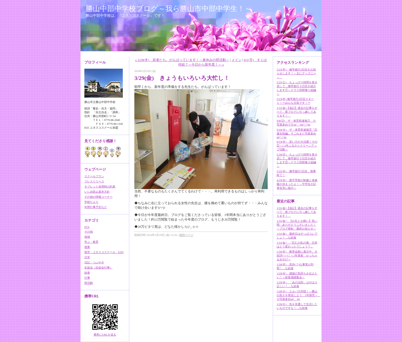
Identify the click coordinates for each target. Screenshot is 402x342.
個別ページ (186, 234)
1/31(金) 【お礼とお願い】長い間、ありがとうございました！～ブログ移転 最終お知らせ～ (297, 224)
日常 (87, 257)
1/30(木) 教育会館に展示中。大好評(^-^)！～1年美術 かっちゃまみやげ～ (297, 255)
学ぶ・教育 (91, 241)
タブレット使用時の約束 (99, 186)
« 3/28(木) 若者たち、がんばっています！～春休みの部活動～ (182, 60)
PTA (86, 227)
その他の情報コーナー (98, 196)
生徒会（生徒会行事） (98, 267)
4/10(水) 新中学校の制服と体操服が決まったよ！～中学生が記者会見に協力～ (297, 184)
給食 (87, 272)
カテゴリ (91, 220)
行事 (87, 277)
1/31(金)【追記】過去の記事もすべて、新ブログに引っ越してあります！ (297, 111)
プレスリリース (94, 181)
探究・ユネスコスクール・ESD (104, 252)
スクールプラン (94, 176)
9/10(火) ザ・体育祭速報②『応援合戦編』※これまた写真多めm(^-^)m (297, 133)
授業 (87, 246)
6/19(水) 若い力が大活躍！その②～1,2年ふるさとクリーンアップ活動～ (297, 145)
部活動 (88, 282)
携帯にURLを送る (105, 334)
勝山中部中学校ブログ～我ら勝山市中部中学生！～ (169, 9)
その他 (88, 231)
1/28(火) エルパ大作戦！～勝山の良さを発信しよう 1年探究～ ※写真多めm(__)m (298, 295)
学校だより (91, 201)
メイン (237, 60)
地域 (87, 236)
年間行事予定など (95, 207)
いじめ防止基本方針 (97, 191)
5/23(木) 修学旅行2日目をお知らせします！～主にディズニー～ (296, 73)
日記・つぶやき (94, 262)
